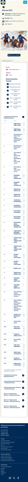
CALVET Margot (17, 257)
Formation (3, 438)
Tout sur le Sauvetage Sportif (6, 466)
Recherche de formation (5, 440)
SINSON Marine (17, 189)
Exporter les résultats (14, 55)
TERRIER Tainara (17, 272)
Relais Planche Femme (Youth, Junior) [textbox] (15, 69)
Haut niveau (3, 468)
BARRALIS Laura (17, 268)
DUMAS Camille (17, 352)
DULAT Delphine (17, 210)
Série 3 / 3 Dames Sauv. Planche (14, 106)
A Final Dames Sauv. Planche (13, 90)
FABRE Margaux (17, 123)
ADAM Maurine (17, 328)
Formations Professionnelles (6, 449)
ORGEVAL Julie (17, 190)
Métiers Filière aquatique (5, 443)
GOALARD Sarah (17, 178)
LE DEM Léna (16, 334)
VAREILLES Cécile (18, 335)
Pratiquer (2, 469)
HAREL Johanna (17, 125)
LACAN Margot (17, 200)
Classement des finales (13, 84)
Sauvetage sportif (4, 464)
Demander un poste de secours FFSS (7, 460)
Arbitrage (2, 471)
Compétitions (3, 472)
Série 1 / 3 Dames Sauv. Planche (14, 98)
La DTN (2, 474)
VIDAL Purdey (17, 326)
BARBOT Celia (17, 281)
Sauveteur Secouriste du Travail (6, 446)
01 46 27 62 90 (4, 430)
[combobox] (15, 69)
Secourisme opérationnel (5, 454)
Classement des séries (13, 87)
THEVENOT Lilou (17, 314)
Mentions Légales (5, 435)
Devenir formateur (4, 448)
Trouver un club (4, 432)
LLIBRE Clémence (17, 230)
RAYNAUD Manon (17, 201)
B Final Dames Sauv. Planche (13, 94)
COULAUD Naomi (17, 353)
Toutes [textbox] (10, 75)
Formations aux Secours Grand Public (7, 442)
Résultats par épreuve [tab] (7, 61)
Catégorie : (8, 72)
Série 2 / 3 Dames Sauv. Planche (14, 102)
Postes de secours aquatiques (6, 459)
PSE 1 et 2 (2, 445)
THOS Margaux (17, 212)
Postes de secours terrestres (6, 457)
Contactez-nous (4, 433)
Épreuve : (8, 67)
